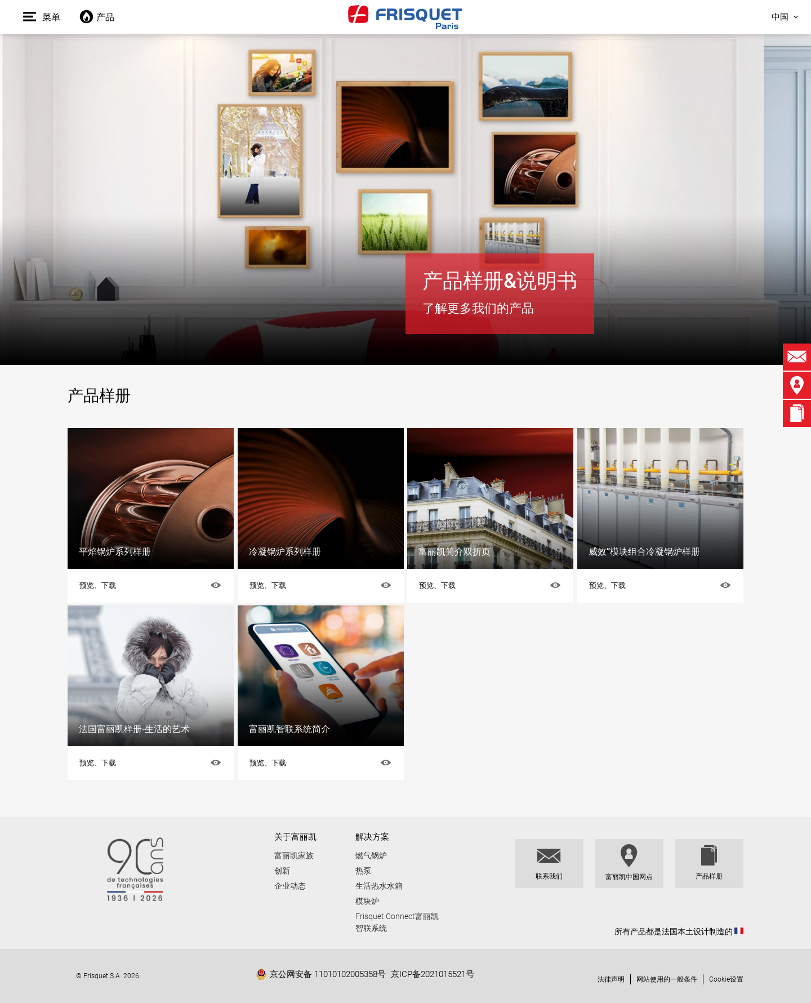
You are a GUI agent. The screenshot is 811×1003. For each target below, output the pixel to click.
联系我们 (549, 876)
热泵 (363, 870)
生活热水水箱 (379, 885)
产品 (96, 17)
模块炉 (367, 901)
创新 (282, 870)
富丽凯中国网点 (629, 877)
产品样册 (709, 876)
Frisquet (405, 17)
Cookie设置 (726, 979)
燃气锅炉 (371, 855)
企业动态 (290, 885)
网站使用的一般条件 (666, 979)
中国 (780, 17)
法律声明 (611, 979)
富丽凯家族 (294, 855)
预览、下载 (97, 585)
